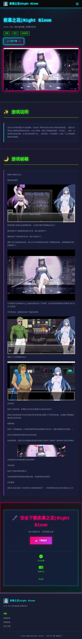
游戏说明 (6, 618)
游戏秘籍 (6, 622)
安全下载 (6, 626)
